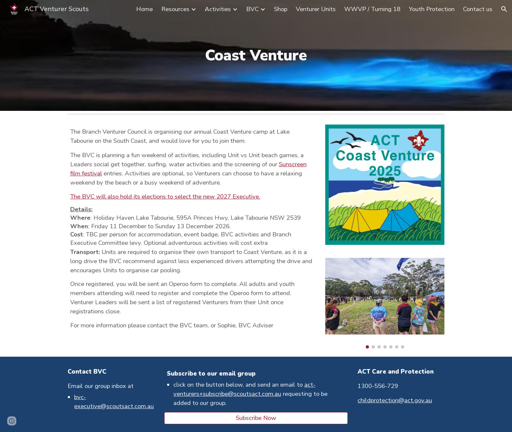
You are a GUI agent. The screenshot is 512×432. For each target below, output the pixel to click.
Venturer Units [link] (316, 9)
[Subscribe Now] (256, 418)
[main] (256, 55)
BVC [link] (252, 9)
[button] (504, 9)
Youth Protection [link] (432, 9)
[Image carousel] (384, 303)
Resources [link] (175, 9)
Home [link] (144, 9)
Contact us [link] (477, 9)
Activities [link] (218, 9)
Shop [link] (280, 9)
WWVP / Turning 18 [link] (372, 9)
